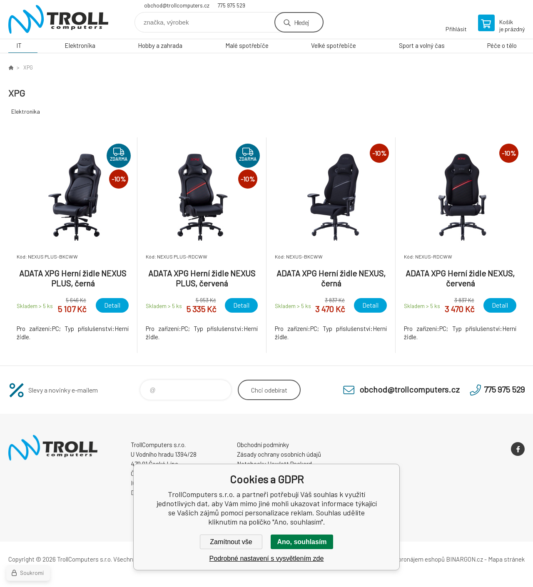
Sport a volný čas (422, 45)
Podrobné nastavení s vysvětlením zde (266, 558)
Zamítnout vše (231, 541)
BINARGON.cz (464, 559)
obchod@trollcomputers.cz (176, 5)
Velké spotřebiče (333, 45)
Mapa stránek (506, 559)
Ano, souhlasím (301, 541)
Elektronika (80, 45)
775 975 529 (231, 5)
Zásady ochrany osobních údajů (279, 454)
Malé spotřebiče (247, 45)
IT (19, 45)
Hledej (301, 22)
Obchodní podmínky (263, 444)
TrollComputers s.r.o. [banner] (58, 19)
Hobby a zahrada (160, 45)
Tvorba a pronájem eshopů (409, 559)
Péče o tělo (502, 45)
